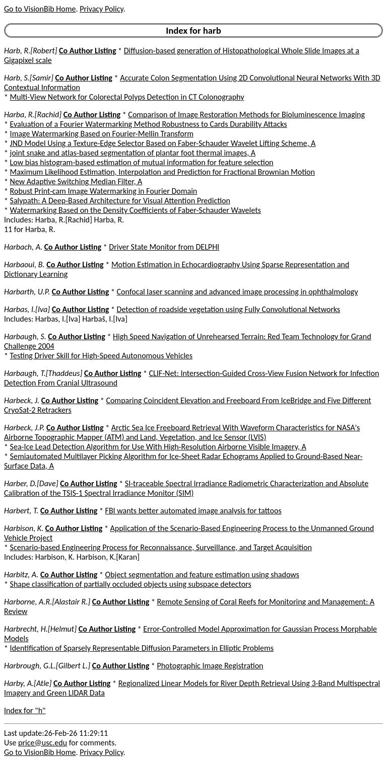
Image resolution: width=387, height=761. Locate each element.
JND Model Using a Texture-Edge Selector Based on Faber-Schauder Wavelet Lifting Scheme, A (163, 143)
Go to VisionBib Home (40, 9)
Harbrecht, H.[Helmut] (40, 629)
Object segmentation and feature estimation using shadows (202, 574)
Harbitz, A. (21, 574)
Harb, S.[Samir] (28, 78)
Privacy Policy (101, 9)
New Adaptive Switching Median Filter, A (76, 181)
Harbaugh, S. (25, 336)
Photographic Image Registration (210, 665)
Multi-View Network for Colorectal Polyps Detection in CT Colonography (127, 97)
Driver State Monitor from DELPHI (164, 247)
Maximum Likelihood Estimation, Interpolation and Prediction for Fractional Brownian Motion (162, 172)
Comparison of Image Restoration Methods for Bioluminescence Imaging (246, 114)
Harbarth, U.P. (27, 291)
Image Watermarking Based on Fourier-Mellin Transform (102, 133)
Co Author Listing (87, 50)
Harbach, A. (23, 247)
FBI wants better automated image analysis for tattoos (193, 510)
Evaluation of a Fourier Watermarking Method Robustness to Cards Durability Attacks (148, 124)
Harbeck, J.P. (24, 427)
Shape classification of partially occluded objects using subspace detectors (130, 584)
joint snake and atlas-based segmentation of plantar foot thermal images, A (132, 153)
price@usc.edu (42, 742)
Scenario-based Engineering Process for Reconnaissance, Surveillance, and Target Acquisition (161, 547)
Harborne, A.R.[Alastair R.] (47, 601)
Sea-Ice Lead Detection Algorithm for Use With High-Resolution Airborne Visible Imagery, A (158, 446)
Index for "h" (25, 710)
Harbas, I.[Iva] (27, 309)
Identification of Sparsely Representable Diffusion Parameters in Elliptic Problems (142, 648)
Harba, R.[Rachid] (32, 114)
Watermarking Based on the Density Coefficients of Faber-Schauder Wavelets (135, 210)
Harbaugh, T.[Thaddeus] (43, 373)
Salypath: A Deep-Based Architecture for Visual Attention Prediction (120, 200)
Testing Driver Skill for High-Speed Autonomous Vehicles (101, 355)
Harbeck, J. (21, 400)
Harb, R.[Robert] (30, 50)
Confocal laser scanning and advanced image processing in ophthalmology (237, 291)
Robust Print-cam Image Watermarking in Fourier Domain (104, 191)
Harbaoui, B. (24, 264)
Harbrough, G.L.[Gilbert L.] (47, 665)
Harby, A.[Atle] (27, 683)
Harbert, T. (21, 510)
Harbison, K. (23, 528)
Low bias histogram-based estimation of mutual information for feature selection (142, 162)
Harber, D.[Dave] (31, 483)
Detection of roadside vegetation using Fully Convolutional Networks (229, 309)
